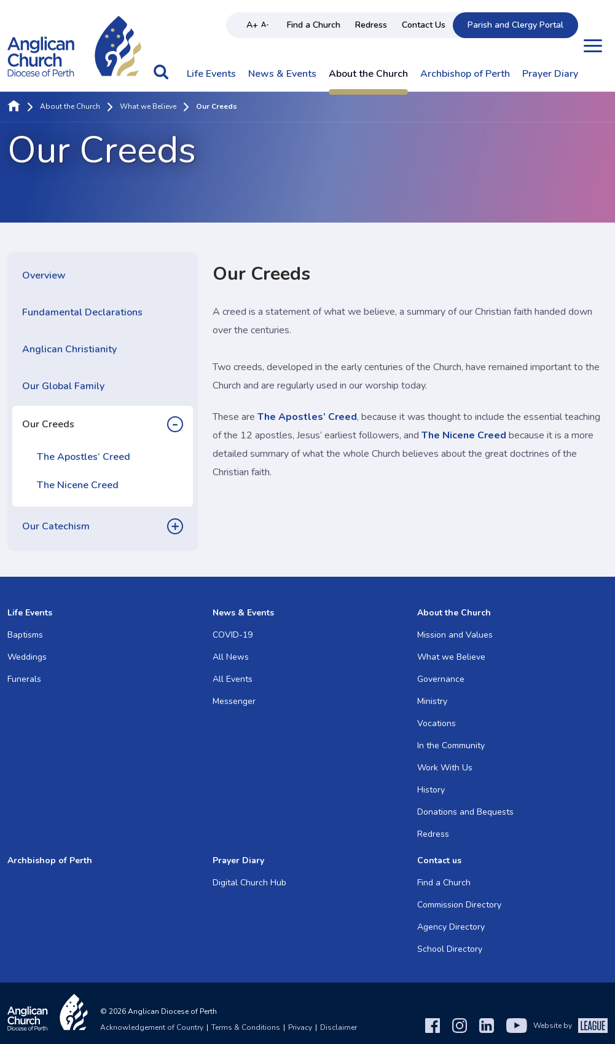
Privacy (300, 1027)
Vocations (436, 723)
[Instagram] (459, 1025)
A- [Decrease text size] (265, 25)
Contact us (439, 860)
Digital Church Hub (249, 882)
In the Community (451, 745)
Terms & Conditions (245, 1027)
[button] (160, 78)
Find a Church (313, 25)
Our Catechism (56, 526)
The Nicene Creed (78, 485)
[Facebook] (432, 1025)
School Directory (449, 949)
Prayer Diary (550, 74)
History (431, 790)
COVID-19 (233, 635)
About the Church (368, 74)
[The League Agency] (593, 1025)
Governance (440, 679)
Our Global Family (63, 386)
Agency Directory (451, 927)
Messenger (234, 701)
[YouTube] (516, 1025)
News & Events (282, 74)
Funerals (24, 679)
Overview (44, 275)
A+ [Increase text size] (252, 25)
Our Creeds (48, 424)
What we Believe (148, 107)
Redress (371, 25)
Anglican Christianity (69, 349)
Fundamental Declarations (82, 312)
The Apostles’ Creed (83, 457)
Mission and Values (455, 635)
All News (231, 657)
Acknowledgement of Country (151, 1027)
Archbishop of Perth (465, 74)
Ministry (432, 701)
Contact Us (423, 25)
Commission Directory (459, 905)
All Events (233, 679)
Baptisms (25, 635)
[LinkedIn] (486, 1025)
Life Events (211, 74)
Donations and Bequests (465, 812)
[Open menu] (593, 46)
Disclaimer (338, 1027)
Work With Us (444, 767)
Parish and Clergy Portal (515, 25)
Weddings (27, 657)
